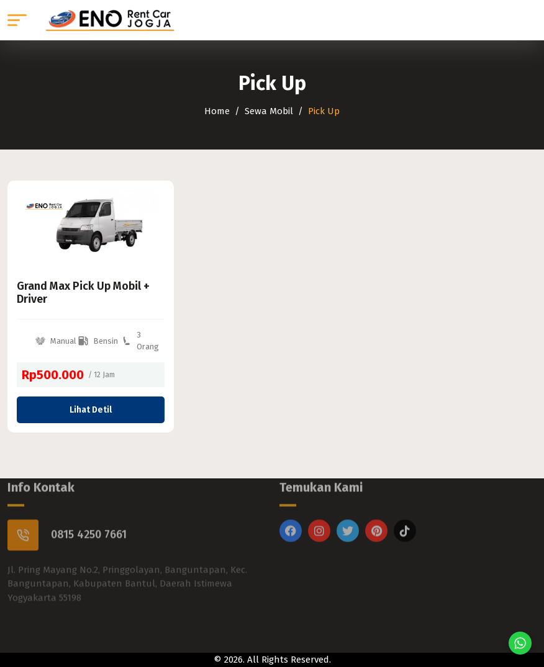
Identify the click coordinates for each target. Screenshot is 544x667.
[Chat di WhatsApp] (520, 643)
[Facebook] (290, 515)
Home (217, 111)
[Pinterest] (376, 515)
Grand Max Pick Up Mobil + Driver (83, 293)
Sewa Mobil (269, 111)
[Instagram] (319, 515)
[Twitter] (348, 515)
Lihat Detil (91, 410)
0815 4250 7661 (89, 519)
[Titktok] (405, 515)
